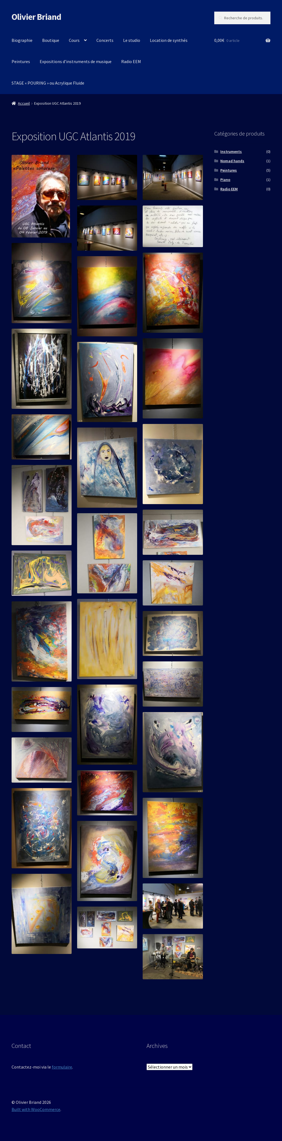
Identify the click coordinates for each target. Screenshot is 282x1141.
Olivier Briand (36, 16)
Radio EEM (131, 61)
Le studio (131, 40)
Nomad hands (232, 160)
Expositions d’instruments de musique (76, 61)
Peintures (21, 61)
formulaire (62, 1067)
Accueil (24, 103)
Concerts (104, 40)
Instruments (231, 151)
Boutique (50, 40)
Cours (74, 40)
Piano (225, 179)
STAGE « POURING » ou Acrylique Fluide (48, 83)
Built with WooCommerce (36, 1109)
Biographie (22, 40)
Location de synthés (169, 40)
